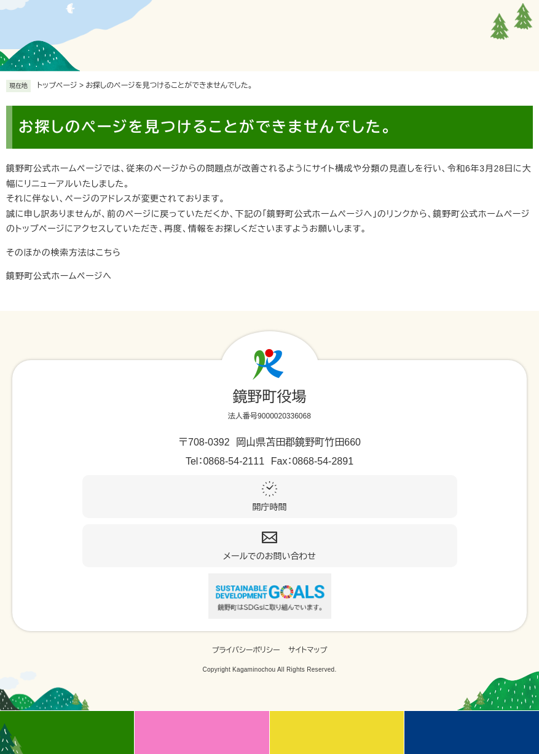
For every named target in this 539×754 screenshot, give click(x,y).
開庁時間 (270, 507)
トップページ (57, 85)
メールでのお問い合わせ (269, 556)
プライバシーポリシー (246, 650)
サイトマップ (307, 650)
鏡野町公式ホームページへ (59, 276)
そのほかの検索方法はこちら (63, 252)
